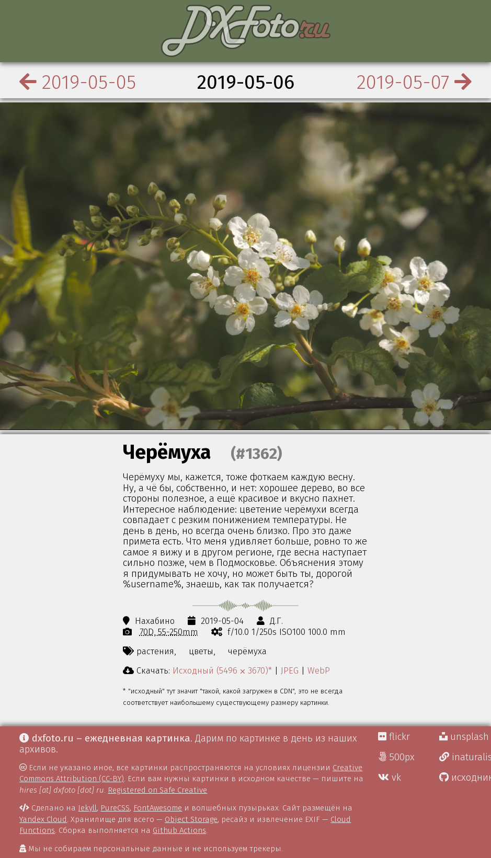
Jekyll (87, 808)
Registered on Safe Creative (157, 790)
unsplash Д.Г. (465, 737)
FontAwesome (157, 808)
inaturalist (465, 757)
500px (396, 757)
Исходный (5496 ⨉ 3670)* (222, 670)
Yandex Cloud (43, 819)
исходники (465, 777)
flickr (394, 737)
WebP (318, 670)
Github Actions (179, 830)
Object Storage (191, 819)
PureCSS (115, 808)
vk (389, 777)
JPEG (290, 670)
